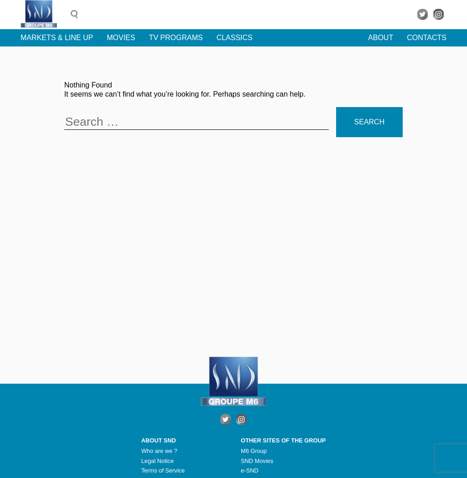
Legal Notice (157, 460)
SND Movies (257, 460)
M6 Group (254, 450)
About (380, 37)
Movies (121, 37)
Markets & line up (57, 37)
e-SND (249, 470)
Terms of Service (163, 470)
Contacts (426, 37)
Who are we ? (159, 450)
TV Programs (175, 37)
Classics (235, 37)
